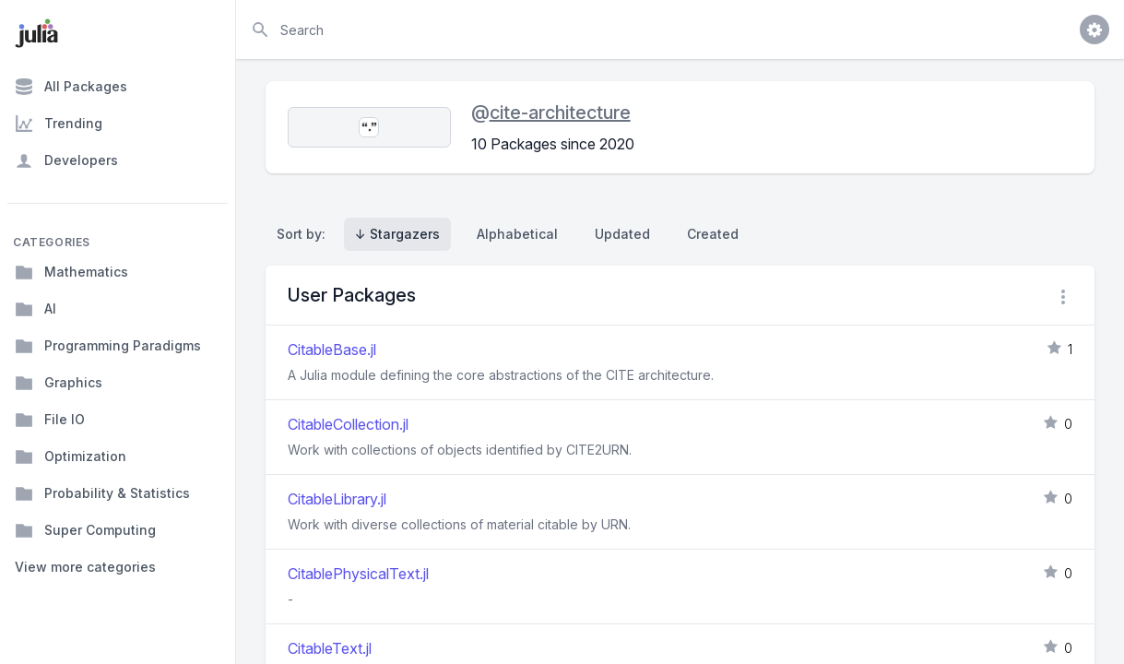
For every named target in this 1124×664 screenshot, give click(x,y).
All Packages (71, 86)
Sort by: (305, 234)
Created (713, 234)
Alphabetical (517, 234)
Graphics (58, 383)
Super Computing (85, 530)
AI (35, 309)
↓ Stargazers (397, 234)
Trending (58, 123)
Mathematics (71, 272)
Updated (622, 234)
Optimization (70, 456)
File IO (50, 419)
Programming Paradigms (108, 346)
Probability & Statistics (102, 493)
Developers (66, 160)
